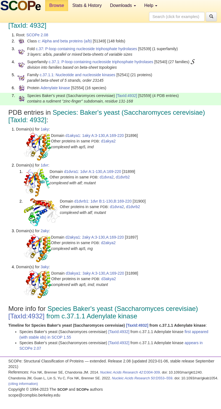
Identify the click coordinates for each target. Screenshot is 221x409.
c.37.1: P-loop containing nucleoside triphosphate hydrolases (101, 62)
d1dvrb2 (123, 177)
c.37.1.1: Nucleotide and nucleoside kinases (77, 75)
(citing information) (23, 384)
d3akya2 (108, 279)
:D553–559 (142, 378)
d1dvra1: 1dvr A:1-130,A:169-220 (92, 171)
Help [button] (150, 5)
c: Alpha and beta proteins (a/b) (65, 41)
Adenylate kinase (55, 88)
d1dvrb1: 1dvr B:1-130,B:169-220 (103, 201)
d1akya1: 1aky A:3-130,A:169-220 (94, 135)
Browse (56, 5)
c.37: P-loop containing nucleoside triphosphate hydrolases (86, 49)
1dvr (44, 165)
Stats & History (87, 5)
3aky (45, 267)
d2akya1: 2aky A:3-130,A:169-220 (94, 237)
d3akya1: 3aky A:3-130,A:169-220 (95, 273)
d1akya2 (108, 141)
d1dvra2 (107, 177)
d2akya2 (108, 243)
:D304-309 (130, 372)
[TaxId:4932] (126, 95)
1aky (45, 129)
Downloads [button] (123, 5)
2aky (45, 231)
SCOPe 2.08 (37, 35)
